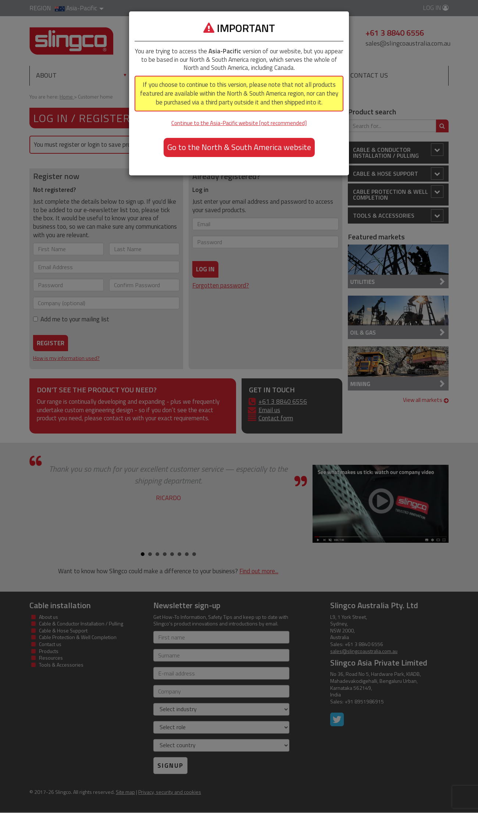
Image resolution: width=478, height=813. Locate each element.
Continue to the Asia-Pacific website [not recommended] (239, 123)
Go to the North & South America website (239, 147)
